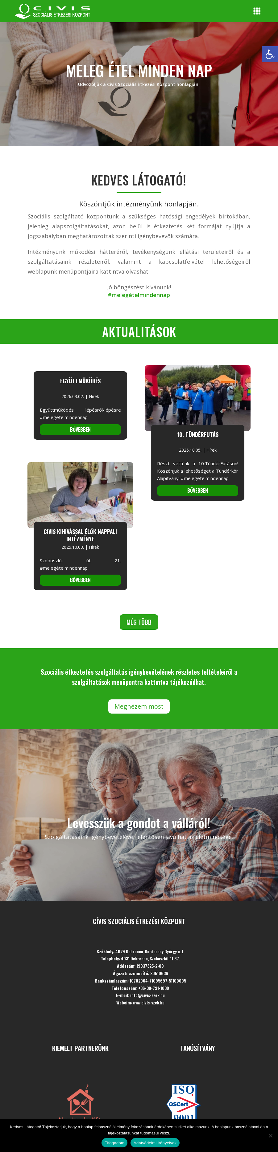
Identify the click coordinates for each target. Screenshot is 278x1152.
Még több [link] (139, 622)
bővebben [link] (80, 429)
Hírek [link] (94, 396)
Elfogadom (114, 1143)
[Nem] (270, 1136)
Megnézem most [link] (139, 706)
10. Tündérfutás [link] (197, 434)
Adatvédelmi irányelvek (155, 1143)
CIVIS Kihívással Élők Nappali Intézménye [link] (80, 535)
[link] (270, 54)
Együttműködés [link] (80, 381)
